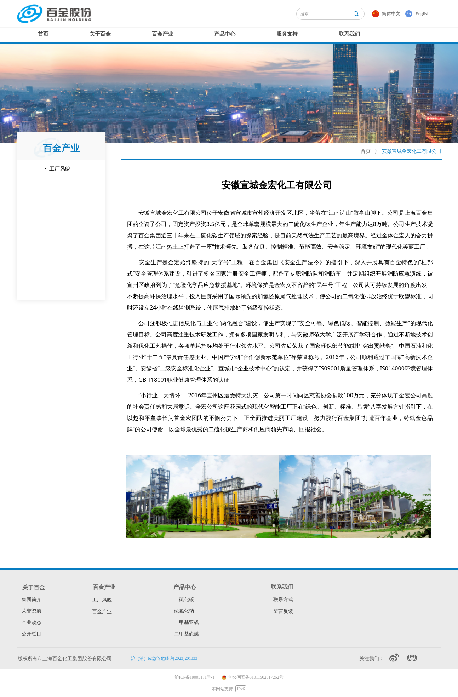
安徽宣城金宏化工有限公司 (411, 151)
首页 (366, 151)
